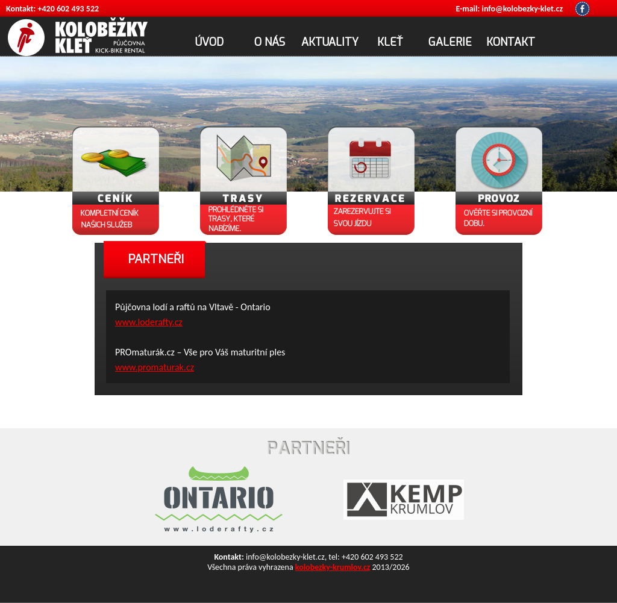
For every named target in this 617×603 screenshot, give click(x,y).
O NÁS (269, 42)
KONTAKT (510, 42)
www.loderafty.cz (149, 322)
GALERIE (450, 42)
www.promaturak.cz (154, 367)
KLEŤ (389, 42)
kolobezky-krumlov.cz (333, 567)
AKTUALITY (330, 42)
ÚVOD (209, 42)
